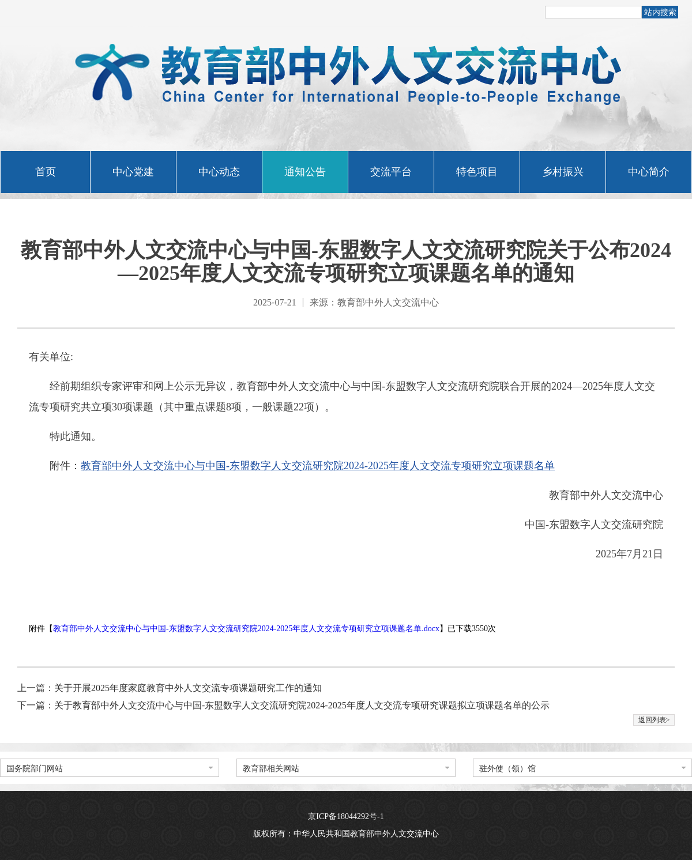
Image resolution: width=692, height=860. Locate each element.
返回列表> (654, 720)
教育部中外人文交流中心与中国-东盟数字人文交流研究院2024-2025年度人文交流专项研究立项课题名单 (318, 466)
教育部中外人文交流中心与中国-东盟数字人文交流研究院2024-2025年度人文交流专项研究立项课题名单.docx (246, 628)
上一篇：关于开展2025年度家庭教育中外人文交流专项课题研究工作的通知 (169, 688)
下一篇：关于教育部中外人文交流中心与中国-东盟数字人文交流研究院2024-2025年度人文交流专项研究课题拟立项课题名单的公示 (283, 705)
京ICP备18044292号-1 (345, 816)
